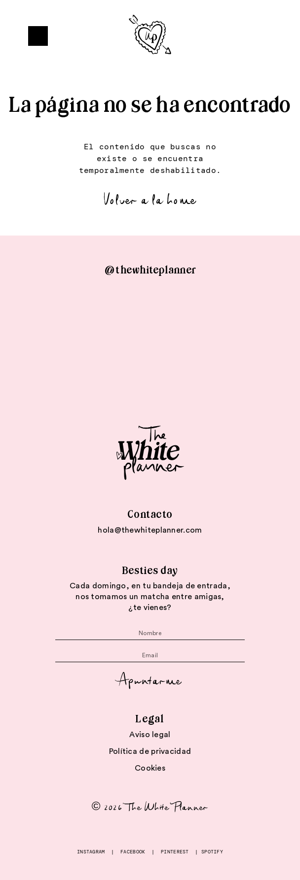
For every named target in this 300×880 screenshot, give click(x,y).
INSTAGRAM (91, 851)
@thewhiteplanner (150, 270)
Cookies (150, 768)
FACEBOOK (132, 851)
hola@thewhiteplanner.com (150, 530)
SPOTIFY (212, 851)
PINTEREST (175, 851)
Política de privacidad (150, 751)
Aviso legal (149, 735)
